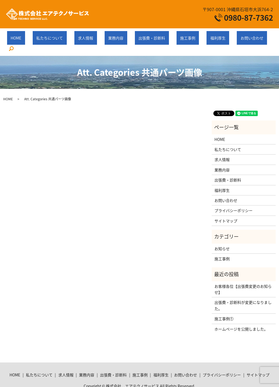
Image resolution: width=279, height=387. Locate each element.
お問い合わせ (221, 35)
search (244, 35)
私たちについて (62, 35)
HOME (36, 35)
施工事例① (223, 305)
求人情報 (91, 35)
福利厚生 (194, 35)
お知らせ (222, 235)
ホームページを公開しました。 (241, 315)
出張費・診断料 (142, 35)
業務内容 (114, 35)
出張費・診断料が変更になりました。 (243, 292)
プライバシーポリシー (233, 197)
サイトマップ (225, 207)
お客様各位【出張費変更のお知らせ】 (243, 276)
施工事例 (171, 35)
